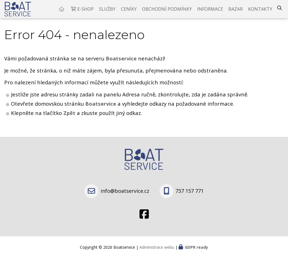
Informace (210, 11)
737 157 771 (190, 190)
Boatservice (101, 107)
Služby (107, 11)
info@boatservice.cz (125, 190)
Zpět (69, 117)
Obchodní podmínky (167, 11)
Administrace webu (157, 247)
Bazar (235, 11)
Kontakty (260, 11)
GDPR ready (196, 247)
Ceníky (129, 11)
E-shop (85, 11)
